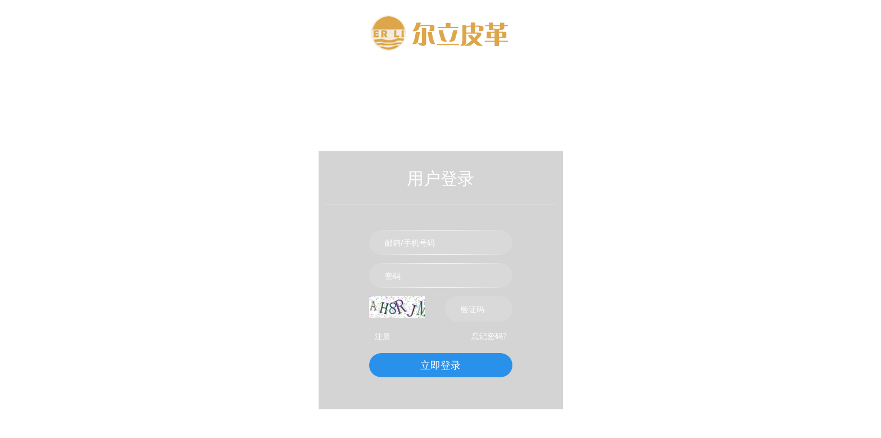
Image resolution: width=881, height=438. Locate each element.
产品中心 (440, 81)
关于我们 (367, 81)
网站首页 (294, 81)
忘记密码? (488, 336)
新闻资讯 (513, 81)
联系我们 (586, 81)
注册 (382, 336)
